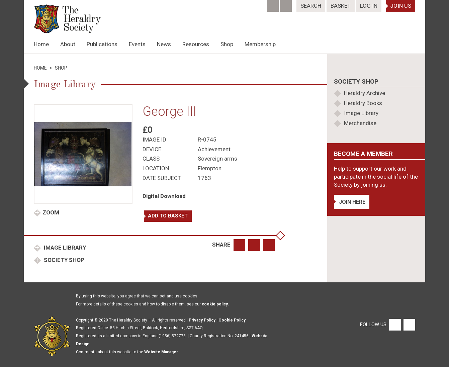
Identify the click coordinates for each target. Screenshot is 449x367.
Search (310, 5)
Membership (260, 44)
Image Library (64, 247)
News (164, 44)
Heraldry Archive (364, 93)
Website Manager (161, 352)
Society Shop (63, 260)
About (67, 44)
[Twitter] (286, 3)
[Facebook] (273, 3)
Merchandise (360, 123)
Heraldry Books (363, 103)
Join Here (352, 202)
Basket (341, 5)
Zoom (50, 212)
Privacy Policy (202, 320)
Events (137, 44)
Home (41, 44)
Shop (226, 44)
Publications (102, 44)
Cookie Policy (232, 320)
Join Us (400, 5)
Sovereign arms (217, 158)
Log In (368, 5)
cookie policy (215, 304)
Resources (195, 44)
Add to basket (168, 216)
